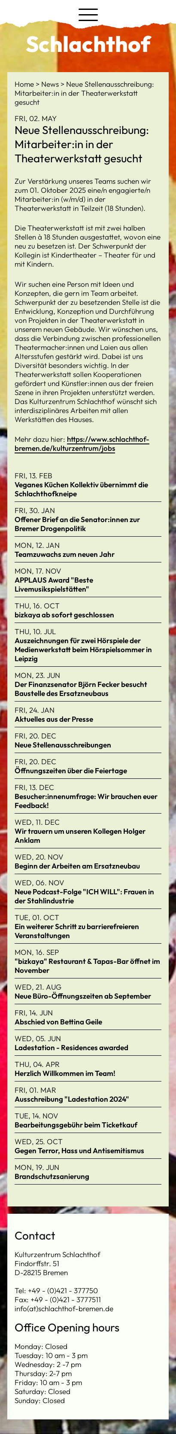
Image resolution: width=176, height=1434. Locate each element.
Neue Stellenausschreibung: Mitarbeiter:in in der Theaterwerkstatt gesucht (84, 92)
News (51, 83)
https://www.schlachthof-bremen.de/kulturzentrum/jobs (82, 443)
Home (25, 83)
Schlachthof (88, 44)
